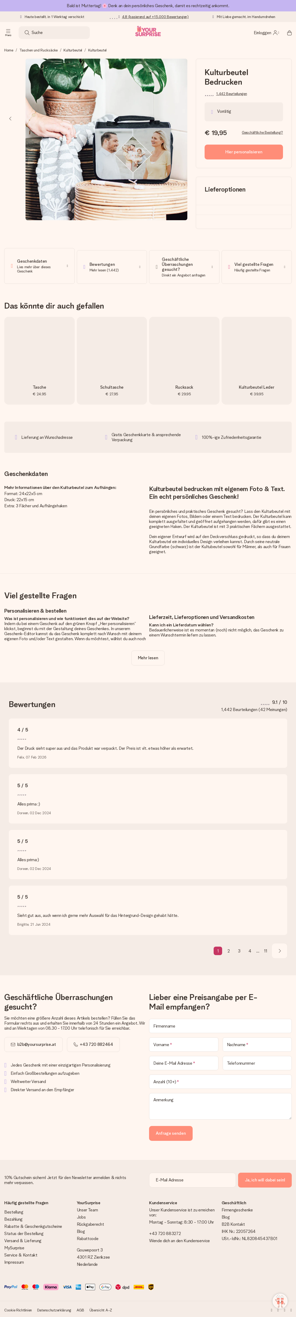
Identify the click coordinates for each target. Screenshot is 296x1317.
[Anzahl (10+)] (220, 1080)
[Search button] (27, 32)
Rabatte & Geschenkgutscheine (33, 1224)
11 (265, 948)
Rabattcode (88, 1236)
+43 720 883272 (165, 1231)
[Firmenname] (220, 1024)
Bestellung (13, 1210)
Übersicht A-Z (101, 1308)
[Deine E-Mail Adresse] (183, 1061)
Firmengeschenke (237, 1208)
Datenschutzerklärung (54, 1308)
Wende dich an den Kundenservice (179, 1238)
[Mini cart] (286, 32)
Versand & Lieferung (22, 1238)
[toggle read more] (148, 656)
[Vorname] (183, 1043)
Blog (81, 1229)
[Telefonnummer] (257, 1061)
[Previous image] (10, 119)
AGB (80, 1308)
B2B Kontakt (233, 1222)
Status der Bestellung (23, 1231)
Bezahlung (13, 1217)
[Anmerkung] (220, 1104)
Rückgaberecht (90, 1222)
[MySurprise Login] (266, 32)
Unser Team (87, 1208)
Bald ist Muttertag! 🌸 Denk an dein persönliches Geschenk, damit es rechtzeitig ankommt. (148, 5)
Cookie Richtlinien (18, 1308)
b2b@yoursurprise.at (36, 1042)
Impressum (14, 1260)
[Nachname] (257, 1043)
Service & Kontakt (20, 1253)
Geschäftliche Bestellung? (262, 132)
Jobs (81, 1215)
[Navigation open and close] (8, 33)
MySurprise (14, 1246)
